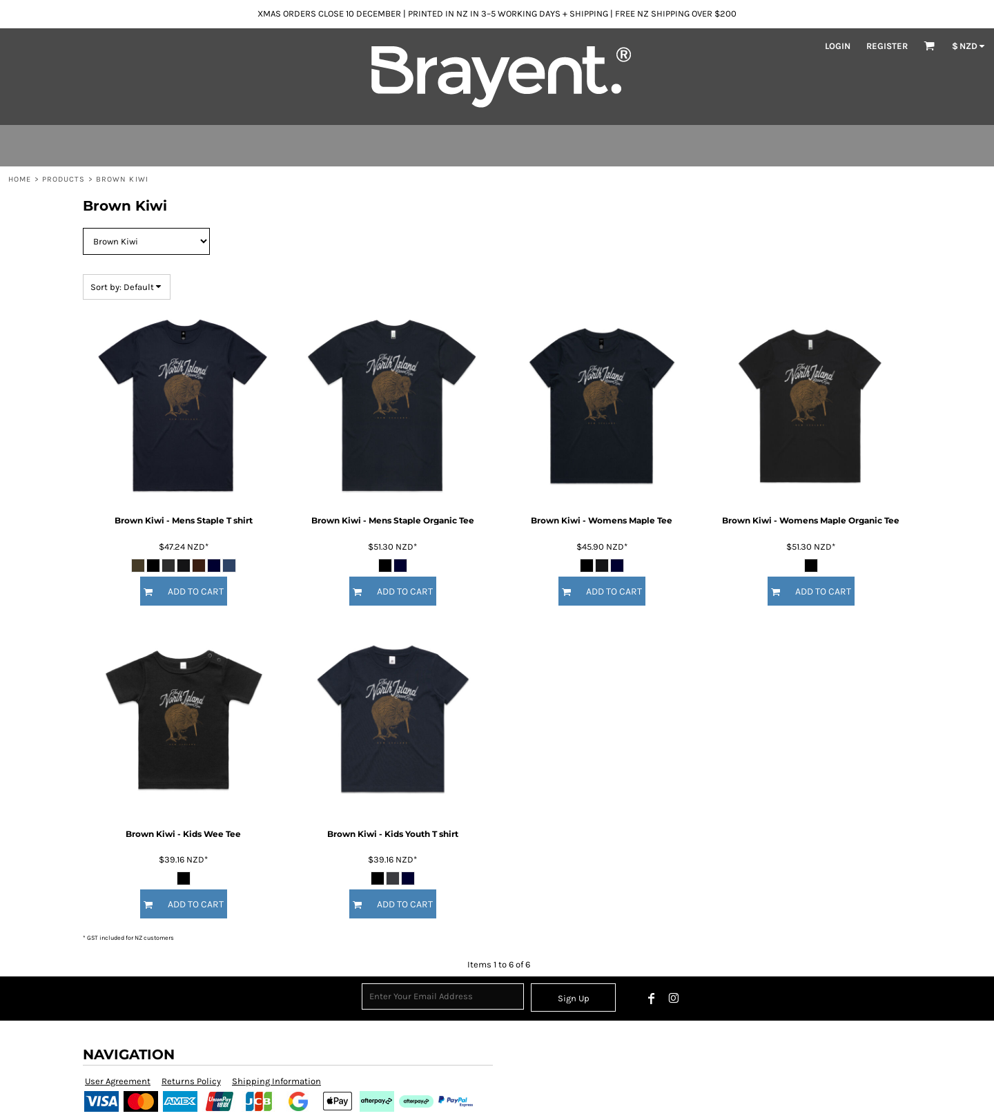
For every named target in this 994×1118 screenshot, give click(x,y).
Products (64, 179)
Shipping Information (276, 1081)
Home (19, 179)
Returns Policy (191, 1081)
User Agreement (117, 1081)
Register (887, 46)
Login (837, 46)
